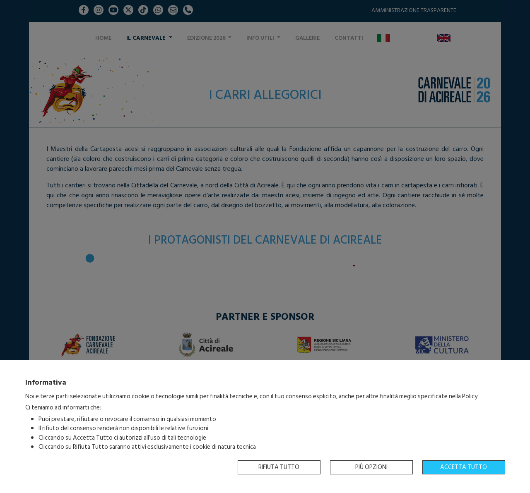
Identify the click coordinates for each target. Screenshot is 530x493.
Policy (469, 396)
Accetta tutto (463, 467)
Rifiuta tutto (278, 467)
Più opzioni (371, 467)
